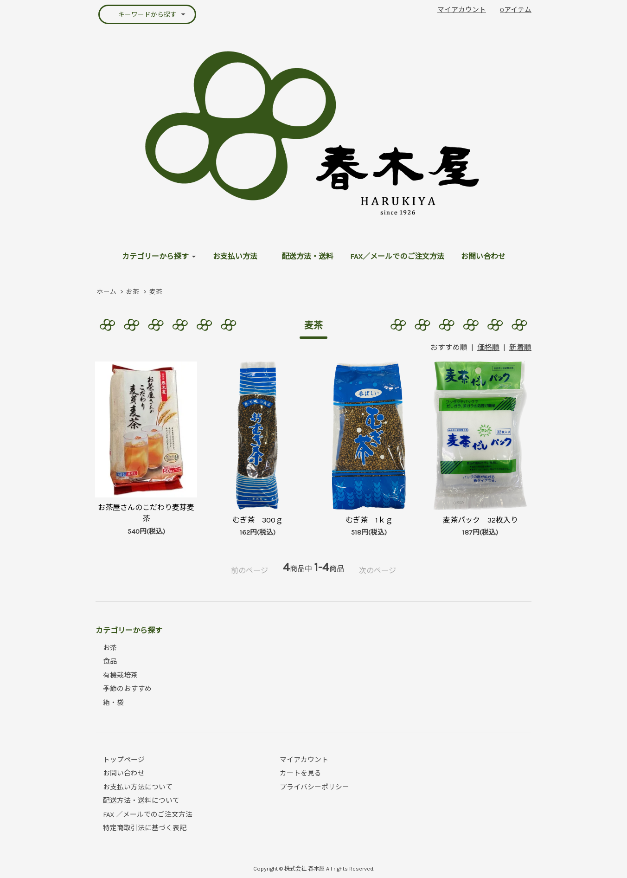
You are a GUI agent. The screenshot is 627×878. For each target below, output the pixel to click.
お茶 (132, 291)
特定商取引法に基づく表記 (144, 828)
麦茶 (155, 291)
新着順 (520, 347)
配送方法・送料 (307, 256)
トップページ (124, 759)
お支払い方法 (235, 256)
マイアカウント (461, 10)
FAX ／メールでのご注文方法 (147, 814)
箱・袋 (113, 702)
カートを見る (300, 773)
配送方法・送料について (141, 800)
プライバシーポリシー (314, 787)
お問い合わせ (483, 256)
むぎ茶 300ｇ (257, 520)
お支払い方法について (138, 787)
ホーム (106, 291)
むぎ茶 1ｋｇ (369, 520)
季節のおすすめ (127, 688)
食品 (110, 661)
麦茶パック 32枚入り (480, 520)
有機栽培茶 (120, 675)
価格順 (488, 347)
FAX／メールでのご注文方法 (397, 256)
